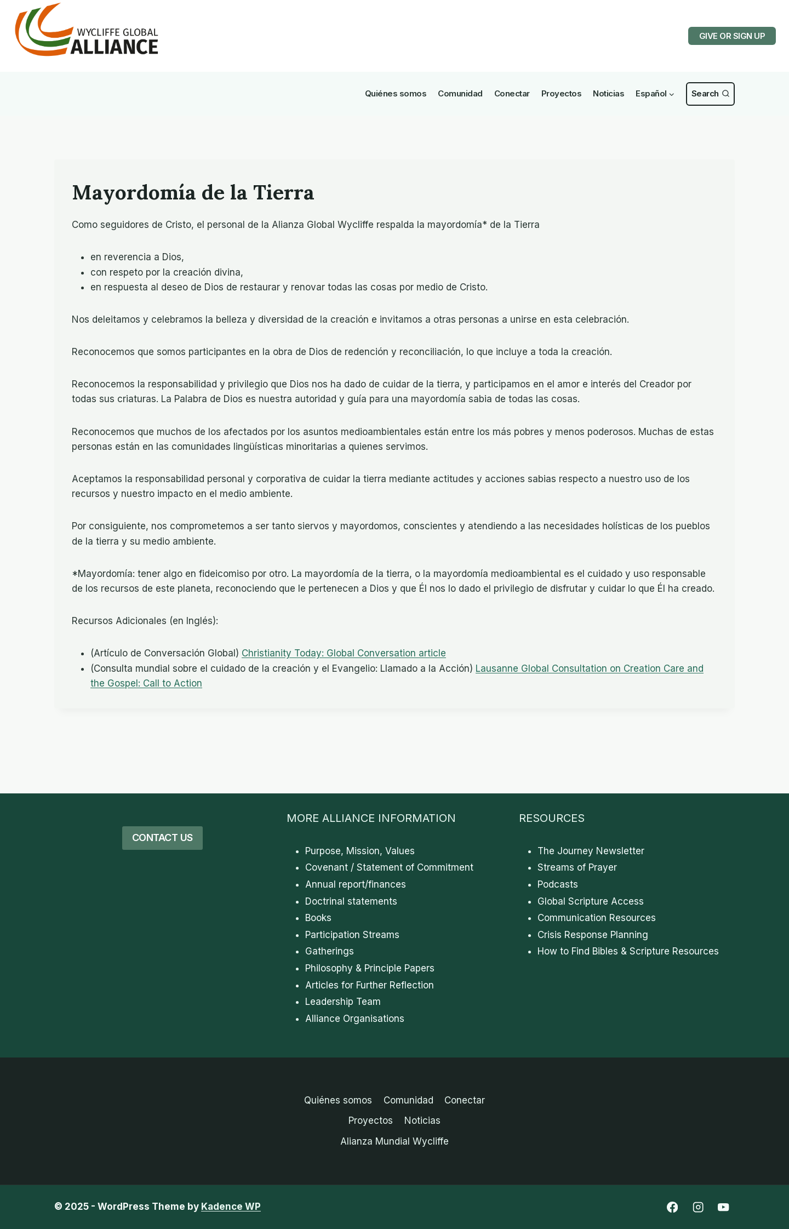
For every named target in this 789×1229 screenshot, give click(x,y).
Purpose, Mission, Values (360, 850)
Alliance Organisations (354, 1018)
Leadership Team (343, 1001)
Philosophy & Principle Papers (369, 968)
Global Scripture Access (591, 901)
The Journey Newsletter (591, 850)
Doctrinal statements (351, 901)
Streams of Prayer (577, 867)
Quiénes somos (396, 93)
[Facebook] (672, 1207)
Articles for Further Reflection (369, 985)
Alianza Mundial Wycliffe (394, 1141)
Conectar (512, 93)
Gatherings (329, 951)
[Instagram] (698, 1207)
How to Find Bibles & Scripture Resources (628, 951)
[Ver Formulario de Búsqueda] (710, 94)
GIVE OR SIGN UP (732, 36)
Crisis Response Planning (593, 934)
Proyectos (561, 93)
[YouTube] (723, 1207)
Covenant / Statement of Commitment (389, 867)
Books (318, 917)
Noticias (608, 93)
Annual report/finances (355, 884)
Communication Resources (597, 917)
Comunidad (460, 93)
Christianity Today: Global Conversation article (344, 653)
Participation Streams (352, 934)
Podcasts (558, 884)
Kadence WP (231, 1206)
